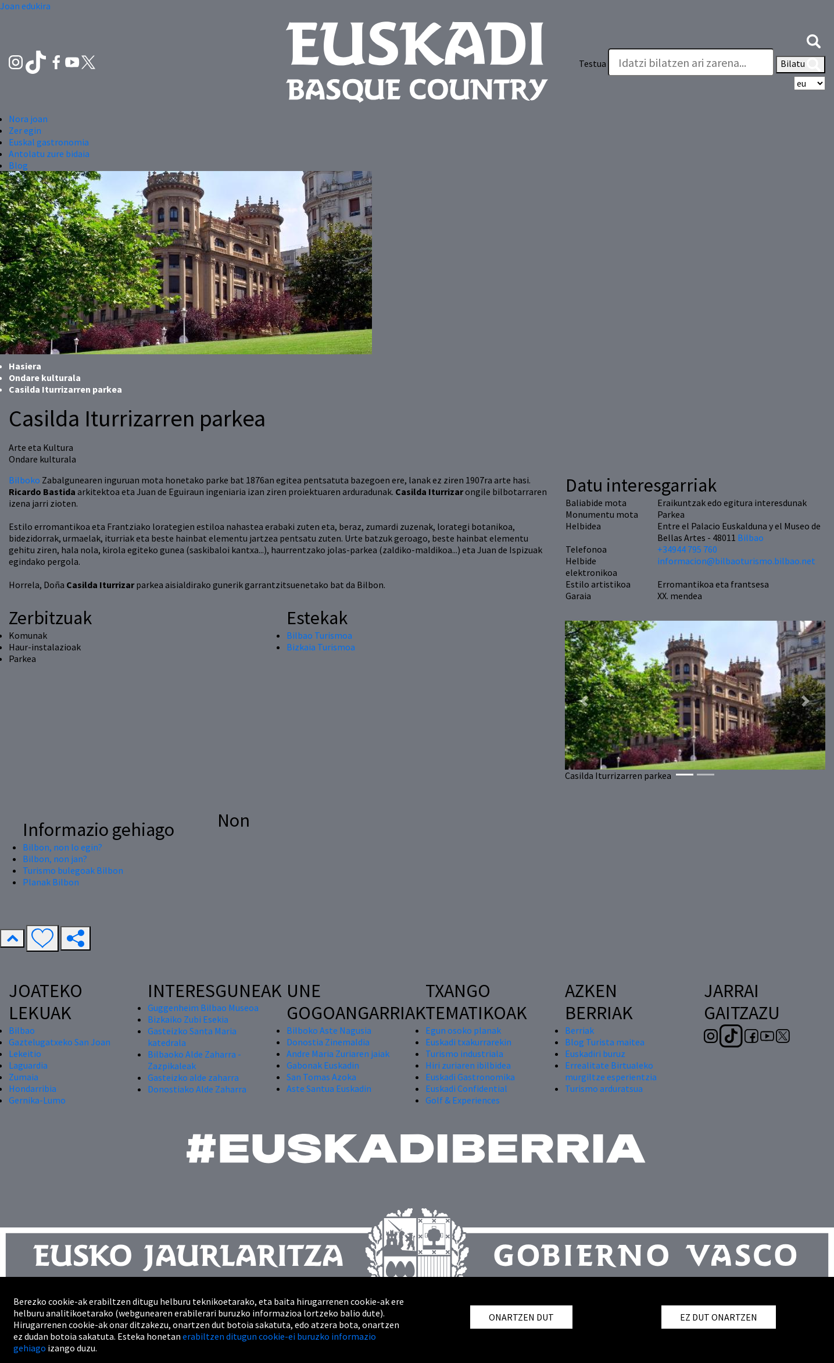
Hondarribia (32, 1088)
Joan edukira (25, 6)
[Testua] (691, 62)
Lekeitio (25, 1053)
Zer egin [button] (25, 130)
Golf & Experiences (462, 1100)
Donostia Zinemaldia (328, 1042)
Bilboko (24, 480)
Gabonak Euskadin (323, 1065)
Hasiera (25, 366)
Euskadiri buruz (595, 1053)
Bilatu (801, 65)
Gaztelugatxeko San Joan (59, 1042)
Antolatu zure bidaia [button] (49, 153)
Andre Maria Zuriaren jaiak (338, 1053)
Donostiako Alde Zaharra (197, 1089)
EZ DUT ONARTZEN (718, 1317)
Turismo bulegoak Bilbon (73, 870)
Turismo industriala (464, 1053)
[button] (814, 40)
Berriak (579, 1030)
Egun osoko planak (463, 1030)
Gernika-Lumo (37, 1100)
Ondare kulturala (45, 377)
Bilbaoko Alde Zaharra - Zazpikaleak (194, 1060)
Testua (592, 63)
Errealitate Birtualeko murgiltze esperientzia (611, 1071)
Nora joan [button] (28, 118)
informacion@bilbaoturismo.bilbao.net (736, 561)
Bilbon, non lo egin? (62, 847)
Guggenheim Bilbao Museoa (203, 1007)
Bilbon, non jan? (55, 858)
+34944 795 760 (687, 549)
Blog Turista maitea (605, 1042)
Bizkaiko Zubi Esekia (188, 1019)
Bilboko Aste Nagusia (329, 1030)
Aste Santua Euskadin (329, 1088)
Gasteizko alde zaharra (193, 1077)
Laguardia (28, 1065)
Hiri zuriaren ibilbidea (468, 1065)
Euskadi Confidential (466, 1088)
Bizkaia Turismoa (321, 647)
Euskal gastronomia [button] (49, 142)
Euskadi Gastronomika (470, 1077)
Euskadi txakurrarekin (468, 1042)
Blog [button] (18, 165)
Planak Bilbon (51, 882)
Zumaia (23, 1077)
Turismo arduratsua (604, 1088)
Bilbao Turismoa (319, 635)
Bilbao (751, 537)
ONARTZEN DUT (521, 1317)
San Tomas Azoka (321, 1077)
